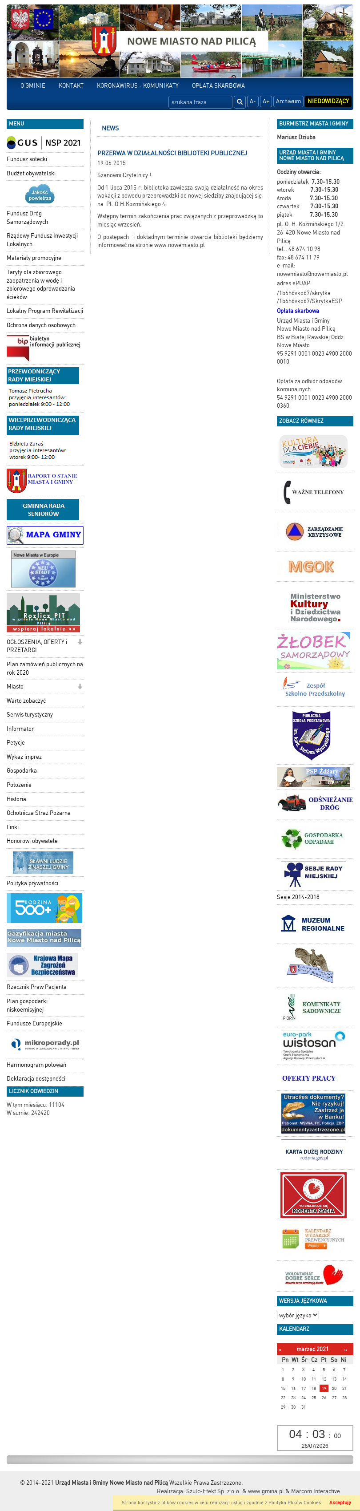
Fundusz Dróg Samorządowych (27, 217)
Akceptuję (340, 1503)
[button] (80, 643)
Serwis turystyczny (30, 714)
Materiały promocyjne (34, 258)
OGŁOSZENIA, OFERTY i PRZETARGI (37, 646)
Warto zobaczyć (26, 700)
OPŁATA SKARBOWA (218, 85)
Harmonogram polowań (36, 1064)
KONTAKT (71, 85)
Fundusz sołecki (27, 159)
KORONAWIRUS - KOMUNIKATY (138, 85)
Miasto (15, 686)
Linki (13, 827)
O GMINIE (32, 85)
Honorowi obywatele (32, 841)
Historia (16, 799)
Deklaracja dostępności (36, 1078)
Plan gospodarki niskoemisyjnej (27, 1005)
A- (253, 101)
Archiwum (288, 101)
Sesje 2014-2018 (298, 897)
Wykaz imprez (24, 756)
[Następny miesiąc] (345, 1349)
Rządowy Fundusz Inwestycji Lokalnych (42, 239)
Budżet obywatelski (31, 173)
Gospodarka (22, 770)
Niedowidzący (328, 101)
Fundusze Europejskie (34, 1023)
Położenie (19, 785)
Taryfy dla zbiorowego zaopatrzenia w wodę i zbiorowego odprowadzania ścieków (41, 284)
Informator (20, 728)
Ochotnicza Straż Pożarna (39, 813)
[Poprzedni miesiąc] (279, 1349)
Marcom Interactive (315, 1491)
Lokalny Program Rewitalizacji (45, 311)
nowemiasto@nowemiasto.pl (312, 274)
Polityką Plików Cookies (294, 1503)
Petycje (16, 742)
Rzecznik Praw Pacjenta (37, 987)
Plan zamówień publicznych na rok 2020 (45, 668)
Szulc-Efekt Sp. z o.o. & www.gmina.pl (235, 1491)
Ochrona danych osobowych (41, 325)
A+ (266, 101)
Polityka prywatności (32, 883)
